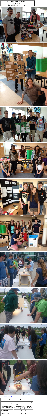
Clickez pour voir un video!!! (6, 396)
